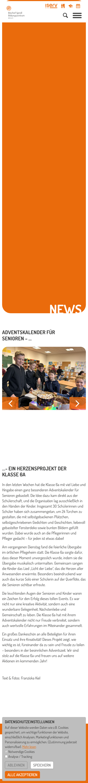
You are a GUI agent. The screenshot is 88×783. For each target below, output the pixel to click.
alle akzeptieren (22, 774)
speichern (42, 765)
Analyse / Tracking (20, 756)
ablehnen (16, 765)
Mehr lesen (29, 746)
